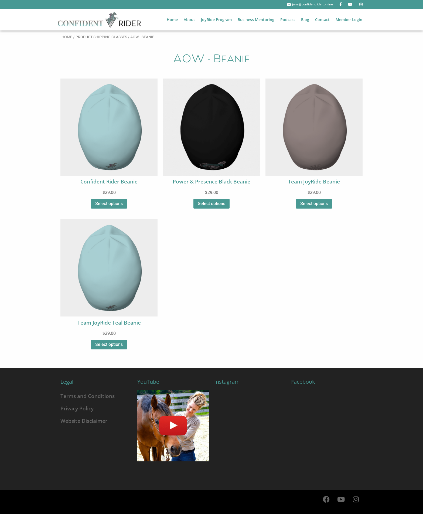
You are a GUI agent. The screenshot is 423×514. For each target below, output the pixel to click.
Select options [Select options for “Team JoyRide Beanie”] (314, 203)
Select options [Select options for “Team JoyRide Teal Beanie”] (109, 344)
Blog (305, 19)
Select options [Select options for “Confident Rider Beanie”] (109, 203)
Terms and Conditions (87, 396)
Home (172, 19)
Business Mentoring (256, 19)
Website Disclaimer (83, 420)
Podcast (287, 19)
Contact (322, 19)
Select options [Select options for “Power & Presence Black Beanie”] (211, 203)
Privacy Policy (77, 408)
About (189, 19)
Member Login (349, 19)
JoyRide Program (216, 19)
